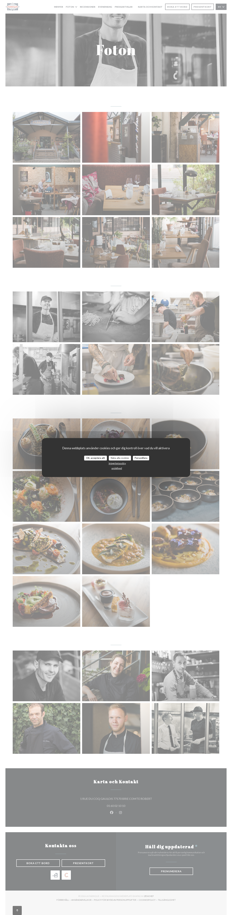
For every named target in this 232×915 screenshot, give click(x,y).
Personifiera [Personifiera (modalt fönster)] (141, 458)
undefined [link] (116, 468)
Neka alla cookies (120, 458)
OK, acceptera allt (95, 458)
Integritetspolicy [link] (117, 463)
